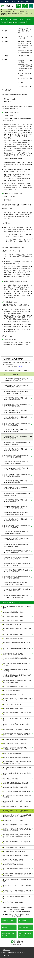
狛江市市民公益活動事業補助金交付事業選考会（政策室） (16, 664)
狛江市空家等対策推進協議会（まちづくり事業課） (16, 842)
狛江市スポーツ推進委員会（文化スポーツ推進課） (16, 724)
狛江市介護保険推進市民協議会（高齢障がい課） (17, 757)
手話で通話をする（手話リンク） (8, 934)
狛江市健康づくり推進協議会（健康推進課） (16, 787)
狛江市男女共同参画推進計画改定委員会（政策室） (16, 643)
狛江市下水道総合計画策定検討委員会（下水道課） (16, 897)
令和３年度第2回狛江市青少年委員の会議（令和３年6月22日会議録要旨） (17, 589)
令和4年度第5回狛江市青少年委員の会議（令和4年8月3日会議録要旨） (17, 500)
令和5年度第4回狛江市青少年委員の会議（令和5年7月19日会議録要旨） (17, 430)
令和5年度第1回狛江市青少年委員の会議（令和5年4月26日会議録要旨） (17, 449)
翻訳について (6, 950)
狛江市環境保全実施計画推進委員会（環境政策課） (16, 869)
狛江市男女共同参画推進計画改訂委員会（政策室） (16, 649)
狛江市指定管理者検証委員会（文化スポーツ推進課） (17, 713)
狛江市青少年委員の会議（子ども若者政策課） (13, 11)
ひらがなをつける (24, 1)
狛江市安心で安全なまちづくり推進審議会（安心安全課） (17, 699)
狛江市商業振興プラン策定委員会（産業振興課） (17, 730)
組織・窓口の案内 (23, 927)
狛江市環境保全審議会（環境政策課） (14, 864)
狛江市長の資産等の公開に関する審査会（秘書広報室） (17, 607)
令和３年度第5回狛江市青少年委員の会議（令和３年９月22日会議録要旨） (17, 570)
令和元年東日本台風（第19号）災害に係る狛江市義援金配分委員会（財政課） (17, 675)
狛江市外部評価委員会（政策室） (12, 624)
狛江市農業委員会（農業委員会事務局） (14, 902)
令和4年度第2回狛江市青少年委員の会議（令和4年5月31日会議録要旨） (17, 519)
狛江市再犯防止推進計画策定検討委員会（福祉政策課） (17, 773)
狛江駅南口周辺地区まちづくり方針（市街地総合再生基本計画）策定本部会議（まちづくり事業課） (17, 836)
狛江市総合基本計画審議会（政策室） (14, 612)
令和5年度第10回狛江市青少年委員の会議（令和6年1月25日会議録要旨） (16, 392)
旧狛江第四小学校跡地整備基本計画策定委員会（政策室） (16, 670)
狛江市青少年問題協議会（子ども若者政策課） (16, 806)
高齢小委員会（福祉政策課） (11, 779)
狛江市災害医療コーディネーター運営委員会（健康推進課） (17, 796)
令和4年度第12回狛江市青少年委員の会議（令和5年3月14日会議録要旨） (16, 456)
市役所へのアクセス (7, 920)
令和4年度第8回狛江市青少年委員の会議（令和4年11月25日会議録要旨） (17, 481)
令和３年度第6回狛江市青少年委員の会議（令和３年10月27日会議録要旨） (17, 564)
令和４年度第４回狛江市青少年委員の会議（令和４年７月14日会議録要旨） (16, 507)
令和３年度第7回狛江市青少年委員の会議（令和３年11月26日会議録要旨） (17, 558)
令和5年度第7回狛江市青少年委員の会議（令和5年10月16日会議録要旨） (17, 411)
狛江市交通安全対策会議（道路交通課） (14, 847)
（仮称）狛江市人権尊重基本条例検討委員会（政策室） (17, 658)
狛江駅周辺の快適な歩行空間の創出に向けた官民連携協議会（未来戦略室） (17, 681)
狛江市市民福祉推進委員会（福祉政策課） (15, 743)
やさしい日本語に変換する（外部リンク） (25, 934)
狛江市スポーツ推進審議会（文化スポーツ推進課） (16, 719)
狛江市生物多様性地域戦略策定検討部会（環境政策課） (17, 880)
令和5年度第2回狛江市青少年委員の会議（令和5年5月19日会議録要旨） (17, 443)
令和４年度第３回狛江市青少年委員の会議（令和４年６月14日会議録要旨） (16, 513)
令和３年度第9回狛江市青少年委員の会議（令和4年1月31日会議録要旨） (17, 545)
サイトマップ (6, 955)
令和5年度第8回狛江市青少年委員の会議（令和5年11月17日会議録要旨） (17, 405)
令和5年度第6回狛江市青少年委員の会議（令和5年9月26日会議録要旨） (17, 417)
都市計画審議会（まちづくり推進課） (14, 820)
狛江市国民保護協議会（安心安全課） (14, 694)
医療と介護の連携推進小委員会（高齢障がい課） (17, 791)
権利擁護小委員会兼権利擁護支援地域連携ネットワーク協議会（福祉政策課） (17, 748)
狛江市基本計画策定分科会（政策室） (14, 616)
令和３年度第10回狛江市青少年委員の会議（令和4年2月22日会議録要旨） (16, 538)
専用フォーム (22, 366)
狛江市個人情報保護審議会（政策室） (14, 634)
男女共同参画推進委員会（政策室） (13, 638)
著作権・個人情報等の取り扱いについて (14, 952)
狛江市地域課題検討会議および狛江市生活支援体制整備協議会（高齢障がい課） (17, 762)
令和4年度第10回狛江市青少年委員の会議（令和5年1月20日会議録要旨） (16, 468)
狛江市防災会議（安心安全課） (12, 690)
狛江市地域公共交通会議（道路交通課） (14, 851)
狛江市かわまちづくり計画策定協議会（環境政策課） (17, 885)
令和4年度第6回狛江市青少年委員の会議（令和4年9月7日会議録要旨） (17, 494)
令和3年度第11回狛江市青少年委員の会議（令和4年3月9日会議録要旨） (16, 532)
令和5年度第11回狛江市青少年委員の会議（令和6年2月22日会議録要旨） (16, 386)
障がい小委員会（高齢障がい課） (12, 753)
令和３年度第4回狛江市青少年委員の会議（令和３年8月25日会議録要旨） (17, 577)
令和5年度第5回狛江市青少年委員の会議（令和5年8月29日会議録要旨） (17, 424)
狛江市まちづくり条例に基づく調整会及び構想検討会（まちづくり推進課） (17, 829)
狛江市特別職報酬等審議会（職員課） (14, 708)
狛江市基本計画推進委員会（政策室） (14, 620)
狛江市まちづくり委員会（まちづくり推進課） (16, 825)
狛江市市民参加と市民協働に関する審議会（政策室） (17, 629)
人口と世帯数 (22, 920)
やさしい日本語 (11, 1)
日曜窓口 (4, 927)
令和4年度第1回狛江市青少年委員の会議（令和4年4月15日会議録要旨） (17, 526)
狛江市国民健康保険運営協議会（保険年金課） (16, 783)
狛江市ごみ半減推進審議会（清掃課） (14, 860)
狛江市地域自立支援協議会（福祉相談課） (15, 739)
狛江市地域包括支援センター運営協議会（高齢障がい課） (17, 768)
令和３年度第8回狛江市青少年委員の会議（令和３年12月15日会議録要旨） (17, 551)
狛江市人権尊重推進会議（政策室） (13, 654)
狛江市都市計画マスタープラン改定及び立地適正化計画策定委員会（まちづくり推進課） (17, 815)
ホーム (2, 9)
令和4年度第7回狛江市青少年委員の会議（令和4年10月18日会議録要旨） (17, 488)
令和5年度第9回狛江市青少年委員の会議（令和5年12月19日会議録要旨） (17, 398)
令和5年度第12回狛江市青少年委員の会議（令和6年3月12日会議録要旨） (16, 379)
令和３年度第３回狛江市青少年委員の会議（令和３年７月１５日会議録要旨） (16, 583)
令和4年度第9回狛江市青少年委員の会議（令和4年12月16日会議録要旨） (17, 475)
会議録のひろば (10, 9)
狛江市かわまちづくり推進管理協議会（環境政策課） (17, 891)
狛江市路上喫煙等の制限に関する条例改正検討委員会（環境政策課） (17, 874)
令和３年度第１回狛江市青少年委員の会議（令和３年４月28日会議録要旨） (16, 596)
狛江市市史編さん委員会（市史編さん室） (15, 686)
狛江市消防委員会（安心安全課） (12, 704)
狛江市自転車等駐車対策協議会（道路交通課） (16, 855)
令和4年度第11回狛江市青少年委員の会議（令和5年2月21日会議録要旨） (16, 462)
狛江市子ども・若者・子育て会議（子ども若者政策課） (17, 801)
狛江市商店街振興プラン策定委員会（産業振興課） (16, 734)
